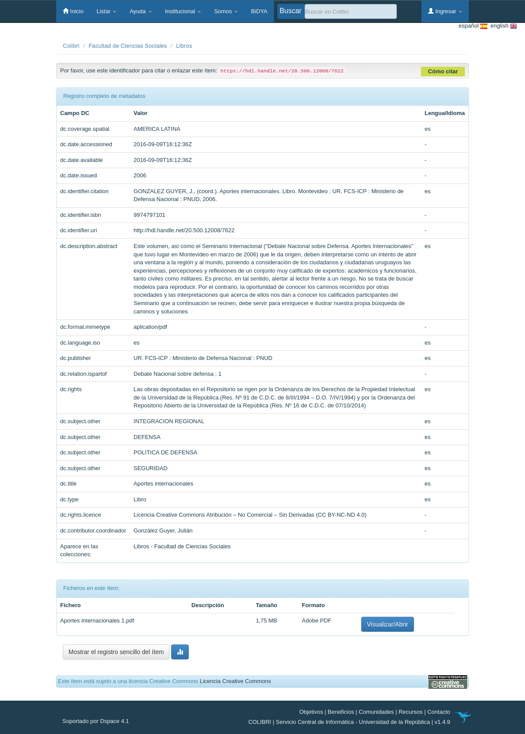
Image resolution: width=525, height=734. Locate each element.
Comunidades (376, 712)
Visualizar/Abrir (387, 624)
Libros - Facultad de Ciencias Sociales (181, 546)
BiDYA (259, 11)
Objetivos (311, 712)
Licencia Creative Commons (235, 681)
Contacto (438, 712)
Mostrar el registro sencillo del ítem (116, 651)
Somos (226, 11)
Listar (106, 11)
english (502, 26)
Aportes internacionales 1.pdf (97, 620)
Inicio (73, 10)
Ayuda (140, 11)
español (473, 26)
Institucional (183, 11)
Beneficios (341, 712)
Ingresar (445, 10)
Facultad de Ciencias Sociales (128, 46)
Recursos (411, 712)
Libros (184, 46)
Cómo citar (443, 71)
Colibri (71, 46)
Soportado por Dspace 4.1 (95, 721)
